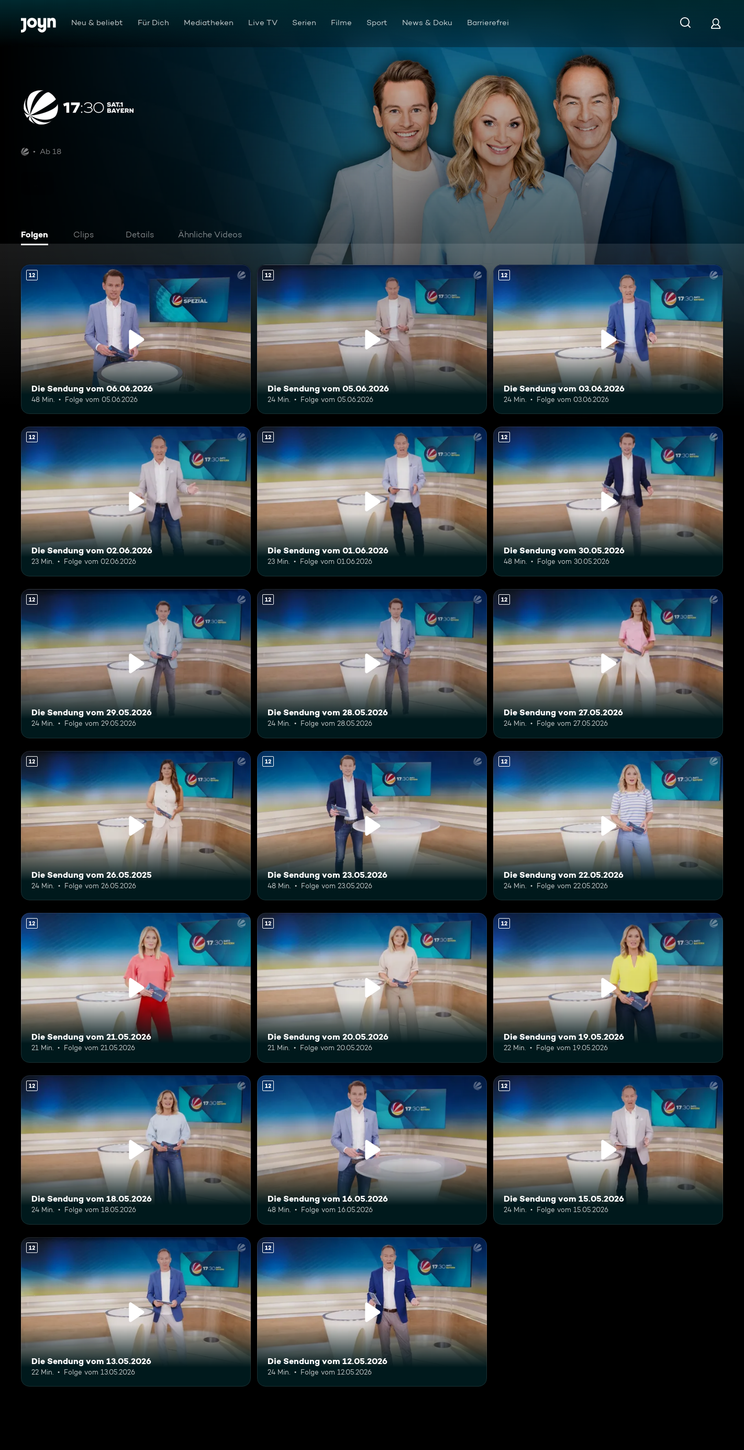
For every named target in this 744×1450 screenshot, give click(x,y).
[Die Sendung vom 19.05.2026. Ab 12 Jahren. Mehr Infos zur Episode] (608, 987)
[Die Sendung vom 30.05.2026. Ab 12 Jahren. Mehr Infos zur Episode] (608, 501)
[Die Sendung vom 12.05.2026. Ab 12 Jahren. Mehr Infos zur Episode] (372, 1312)
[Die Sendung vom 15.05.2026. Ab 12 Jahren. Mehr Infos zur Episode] (608, 1150)
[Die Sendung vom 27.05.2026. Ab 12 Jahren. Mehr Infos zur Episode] (608, 663)
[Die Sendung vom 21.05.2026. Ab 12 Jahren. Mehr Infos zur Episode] (136, 987)
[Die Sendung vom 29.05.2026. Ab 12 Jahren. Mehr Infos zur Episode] (136, 663)
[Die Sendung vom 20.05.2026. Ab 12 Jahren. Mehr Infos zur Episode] (372, 987)
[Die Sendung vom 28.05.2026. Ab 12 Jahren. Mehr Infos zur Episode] (372, 663)
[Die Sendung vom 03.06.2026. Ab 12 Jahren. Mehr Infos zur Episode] (608, 339)
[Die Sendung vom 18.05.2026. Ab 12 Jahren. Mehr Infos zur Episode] (136, 1150)
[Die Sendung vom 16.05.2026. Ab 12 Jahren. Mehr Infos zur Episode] (372, 1150)
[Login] (716, 23)
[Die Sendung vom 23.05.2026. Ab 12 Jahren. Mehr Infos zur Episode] (372, 825)
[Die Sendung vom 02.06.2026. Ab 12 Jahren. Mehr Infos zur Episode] (136, 501)
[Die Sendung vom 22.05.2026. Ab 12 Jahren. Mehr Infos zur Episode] (608, 825)
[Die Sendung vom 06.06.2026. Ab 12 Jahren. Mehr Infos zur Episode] (136, 339)
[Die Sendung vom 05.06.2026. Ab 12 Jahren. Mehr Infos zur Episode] (372, 339)
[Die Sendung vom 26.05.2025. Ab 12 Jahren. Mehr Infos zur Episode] (136, 825)
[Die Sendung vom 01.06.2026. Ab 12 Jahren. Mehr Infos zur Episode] (372, 501)
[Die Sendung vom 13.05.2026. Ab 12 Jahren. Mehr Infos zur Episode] (136, 1312)
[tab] (37, 235)
